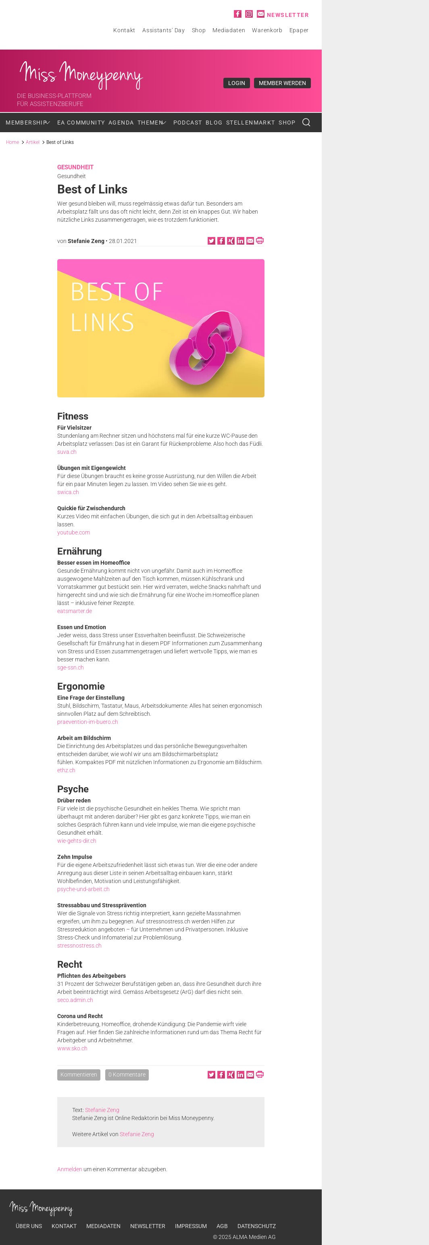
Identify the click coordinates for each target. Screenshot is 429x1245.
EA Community (81, 122)
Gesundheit (75, 167)
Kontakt (124, 30)
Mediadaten (228, 30)
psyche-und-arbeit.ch (83, 889)
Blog (214, 122)
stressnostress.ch (79, 945)
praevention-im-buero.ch (87, 722)
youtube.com (73, 532)
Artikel (33, 142)
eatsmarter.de (74, 611)
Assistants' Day (163, 30)
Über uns (29, 1226)
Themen (150, 122)
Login (236, 83)
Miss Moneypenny (82, 73)
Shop (199, 30)
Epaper (299, 30)
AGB (222, 1226)
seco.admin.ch (75, 1000)
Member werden (282, 83)
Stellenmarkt (250, 122)
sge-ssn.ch (70, 667)
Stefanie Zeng (86, 241)
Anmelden (69, 1169)
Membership (26, 122)
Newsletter (288, 15)
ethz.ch (66, 770)
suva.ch (67, 452)
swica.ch (68, 492)
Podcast (187, 122)
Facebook (237, 14)
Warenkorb (267, 30)
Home (12, 142)
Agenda (121, 122)
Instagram (249, 14)
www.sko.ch (72, 1048)
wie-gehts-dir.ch (76, 841)
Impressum (191, 1226)
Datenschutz (256, 1226)
